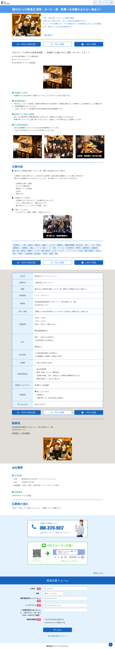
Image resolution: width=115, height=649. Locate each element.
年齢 (38, 593)
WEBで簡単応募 (26, 44)
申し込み (57, 629)
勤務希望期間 (34, 619)
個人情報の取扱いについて (57, 636)
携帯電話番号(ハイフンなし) (30, 599)
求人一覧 (97, 3)
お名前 (35, 588)
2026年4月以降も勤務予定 (53, 619)
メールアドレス (33, 605)
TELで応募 (57, 44)
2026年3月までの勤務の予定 (54, 622)
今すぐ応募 (109, 3)
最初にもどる (98, 573)
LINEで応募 (88, 44)
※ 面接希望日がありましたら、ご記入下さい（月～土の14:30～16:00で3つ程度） (30, 612)
